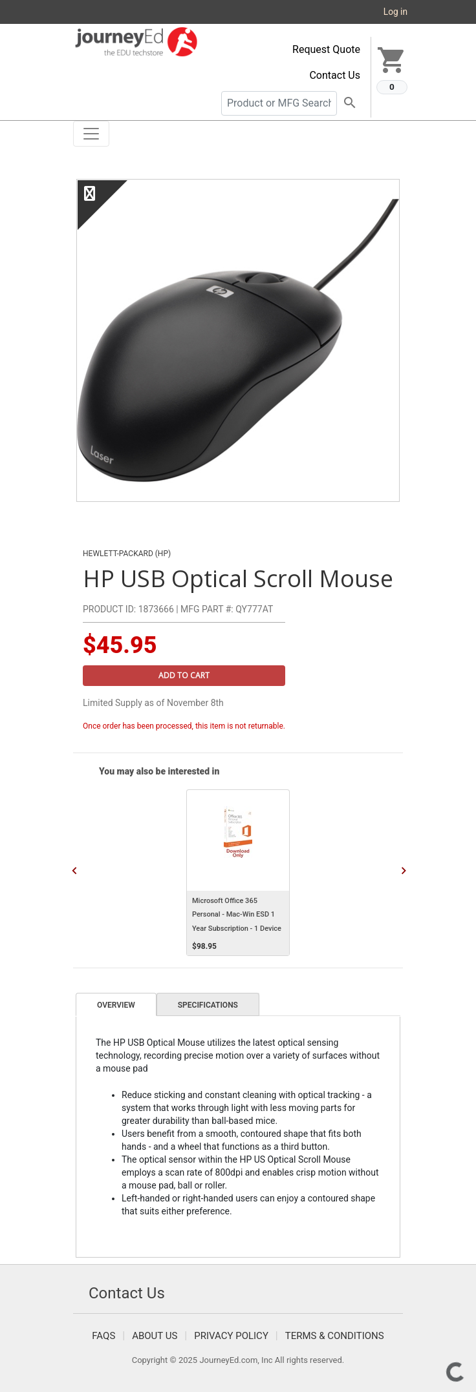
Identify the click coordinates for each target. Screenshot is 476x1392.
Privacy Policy (231, 1336)
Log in (395, 11)
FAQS (103, 1336)
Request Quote (326, 49)
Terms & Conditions (334, 1336)
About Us (154, 1336)
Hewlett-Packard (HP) (127, 553)
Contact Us (334, 75)
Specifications (208, 1005)
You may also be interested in (159, 771)
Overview (116, 1005)
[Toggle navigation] (91, 134)
